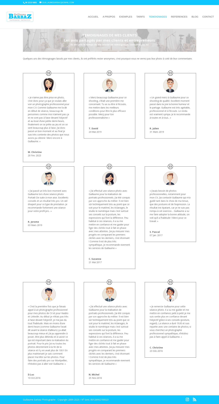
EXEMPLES (125, 17)
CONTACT (208, 17)
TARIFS (140, 17)
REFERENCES (179, 17)
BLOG (195, 17)
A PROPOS (109, 17)
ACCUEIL (93, 17)
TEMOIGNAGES (158, 17)
